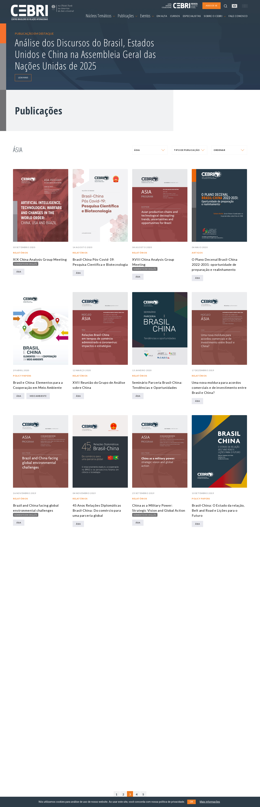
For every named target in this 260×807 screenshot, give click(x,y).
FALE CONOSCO (238, 16)
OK (191, 801)
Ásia (18, 271)
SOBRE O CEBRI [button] (215, 16)
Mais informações (210, 801)
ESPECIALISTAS (192, 16)
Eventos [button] (147, 16)
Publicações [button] (127, 16)
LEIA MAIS (23, 77)
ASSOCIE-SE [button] (211, 5)
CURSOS (175, 16)
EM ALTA (162, 16)
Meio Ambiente (38, 396)
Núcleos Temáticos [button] (100, 16)
